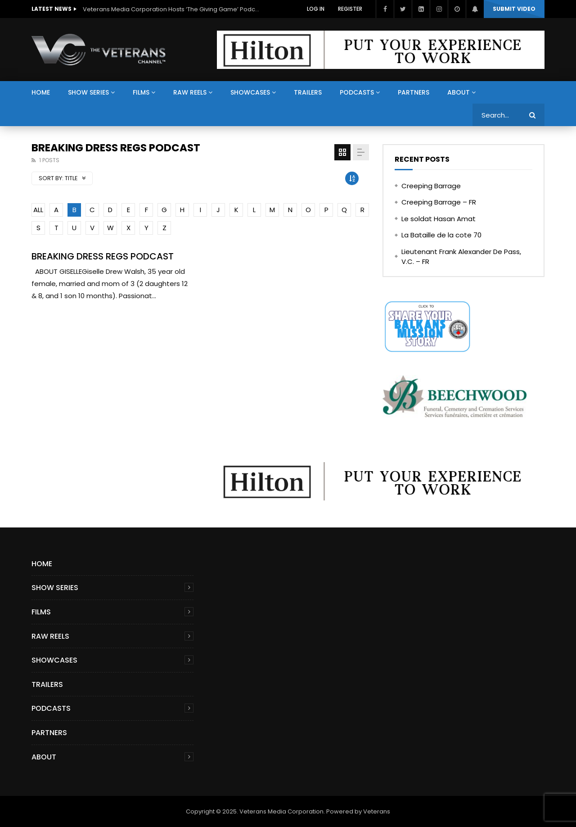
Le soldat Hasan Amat (438, 218)
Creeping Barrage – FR (438, 202)
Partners (413, 92)
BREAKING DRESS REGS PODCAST (103, 256)
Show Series (88, 92)
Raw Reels (190, 92)
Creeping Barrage (431, 186)
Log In (315, 9)
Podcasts (357, 92)
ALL (38, 209)
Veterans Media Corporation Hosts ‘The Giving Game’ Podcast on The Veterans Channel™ (173, 9)
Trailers (308, 92)
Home (41, 92)
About (458, 92)
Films (141, 92)
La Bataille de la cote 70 (441, 235)
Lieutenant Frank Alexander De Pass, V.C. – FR (461, 257)
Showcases (250, 92)
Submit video (514, 9)
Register (350, 9)
